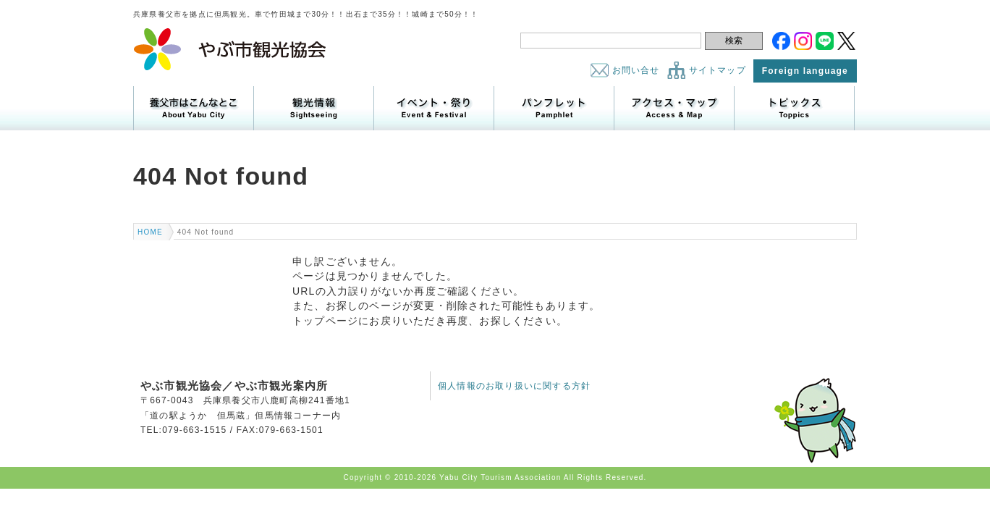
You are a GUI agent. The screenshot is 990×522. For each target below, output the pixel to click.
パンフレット (554, 108)
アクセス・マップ (674, 108)
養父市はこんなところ (193, 108)
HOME (150, 232)
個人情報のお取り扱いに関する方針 (514, 386)
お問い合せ (636, 70)
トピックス (794, 108)
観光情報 (313, 108)
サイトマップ (717, 70)
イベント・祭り (434, 108)
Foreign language (805, 71)
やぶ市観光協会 (230, 49)
